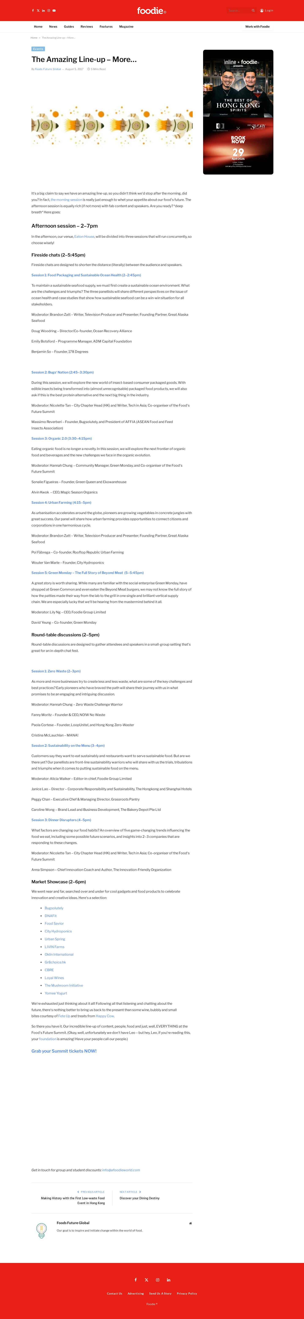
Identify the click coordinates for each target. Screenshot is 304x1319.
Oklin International (59, 954)
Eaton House (84, 237)
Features (106, 26)
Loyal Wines (54, 978)
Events (38, 49)
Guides (69, 26)
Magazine (126, 26)
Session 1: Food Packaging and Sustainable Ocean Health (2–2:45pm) (86, 275)
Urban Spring (55, 939)
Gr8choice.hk (55, 962)
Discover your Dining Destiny (140, 1198)
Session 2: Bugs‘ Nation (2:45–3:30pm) (62, 372)
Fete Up (64, 1016)
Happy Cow (105, 1016)
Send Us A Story (160, 1293)
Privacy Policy (187, 1293)
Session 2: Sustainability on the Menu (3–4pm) (68, 746)
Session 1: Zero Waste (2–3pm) (56, 671)
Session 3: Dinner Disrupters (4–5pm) (61, 820)
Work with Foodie (257, 26)
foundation (47, 1039)
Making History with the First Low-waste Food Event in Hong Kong (73, 1201)
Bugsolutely (54, 908)
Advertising (136, 1293)
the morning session (67, 200)
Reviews (87, 26)
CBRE (49, 970)
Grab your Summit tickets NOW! (63, 1051)
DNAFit (51, 916)
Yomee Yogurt (56, 993)
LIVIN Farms (54, 947)
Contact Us (114, 1293)
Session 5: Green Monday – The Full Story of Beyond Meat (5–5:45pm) (87, 573)
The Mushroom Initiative (64, 985)
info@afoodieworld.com (121, 1170)
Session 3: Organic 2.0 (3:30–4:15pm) (61, 439)
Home (38, 26)
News (53, 26)
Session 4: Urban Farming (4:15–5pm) (61, 503)
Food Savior (54, 923)
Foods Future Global (48, 69)
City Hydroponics (58, 931)
